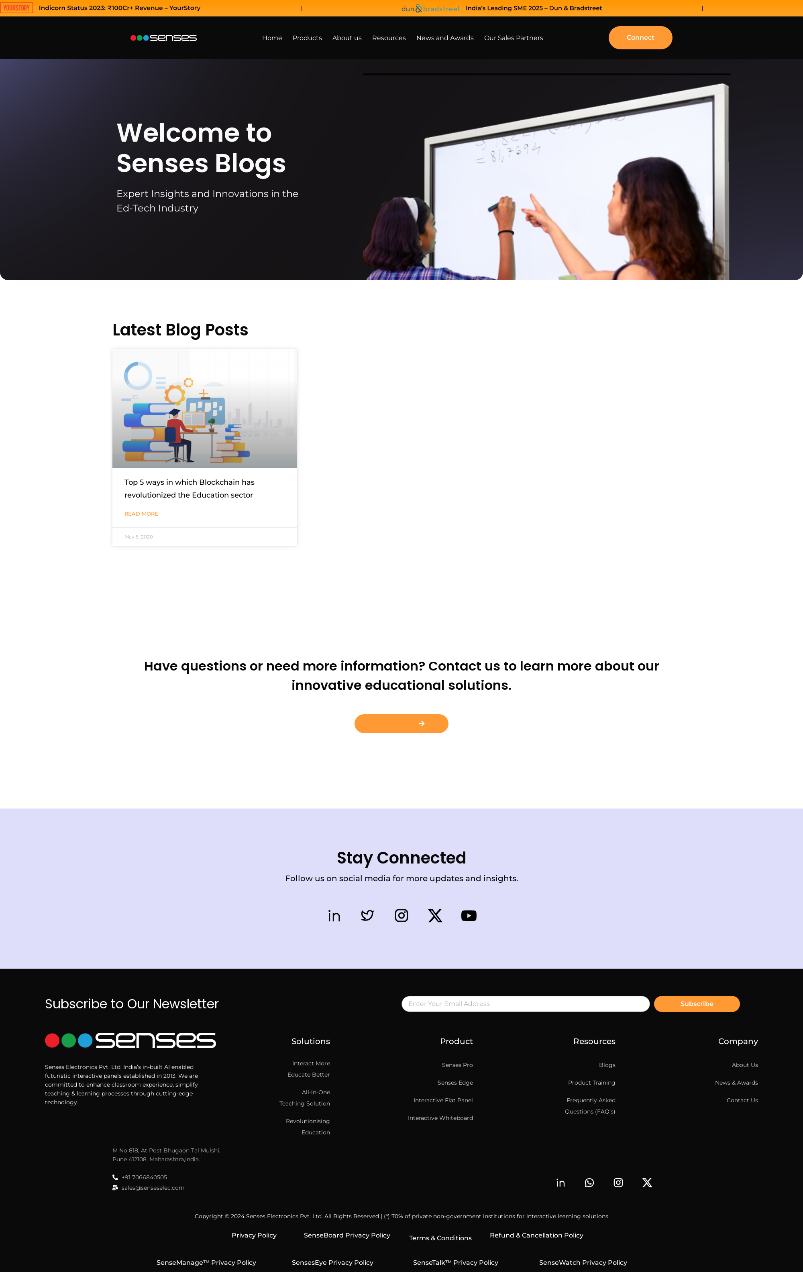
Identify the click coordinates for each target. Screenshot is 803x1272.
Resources (389, 38)
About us (347, 38)
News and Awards (445, 38)
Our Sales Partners (513, 38)
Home (272, 38)
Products (307, 38)
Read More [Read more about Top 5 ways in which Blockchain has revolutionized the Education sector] (141, 513)
